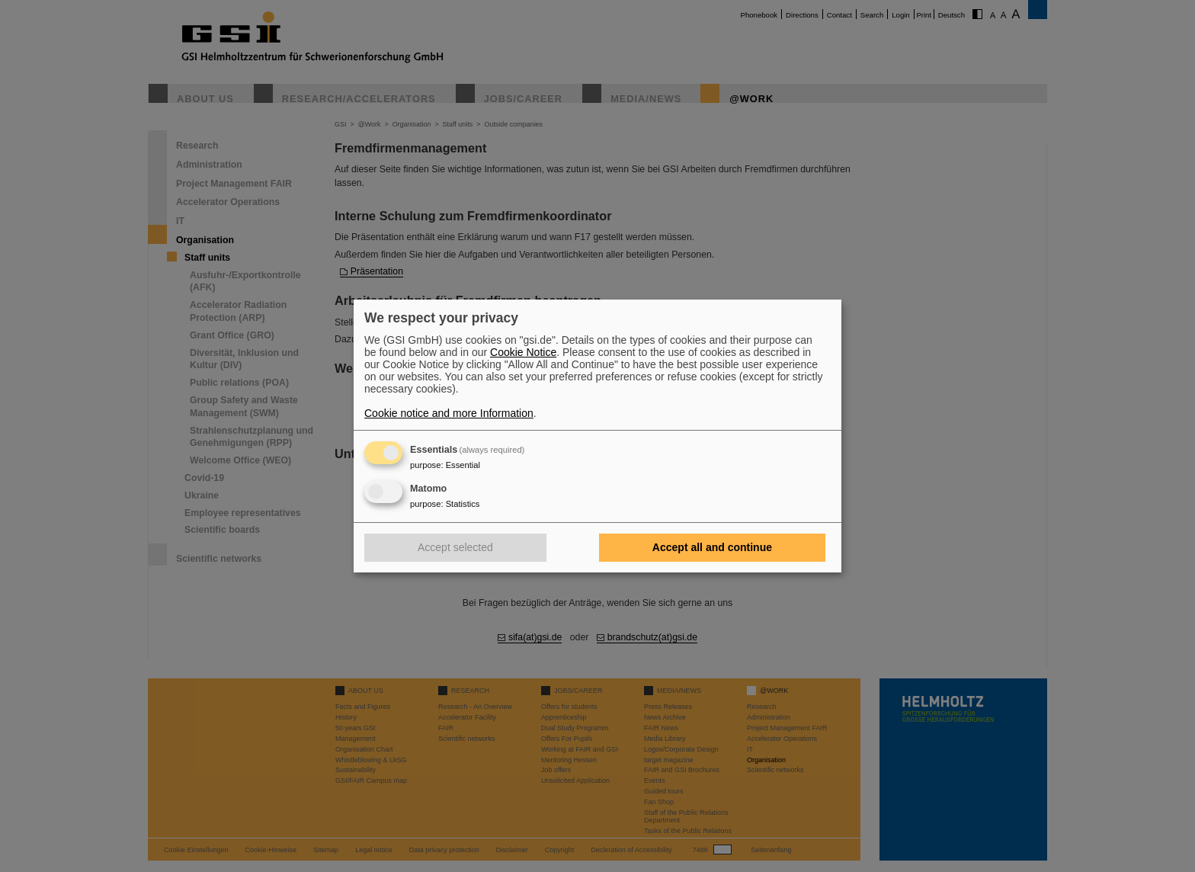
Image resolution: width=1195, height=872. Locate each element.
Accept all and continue (712, 547)
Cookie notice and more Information (448, 413)
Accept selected (455, 547)
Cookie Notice (523, 352)
